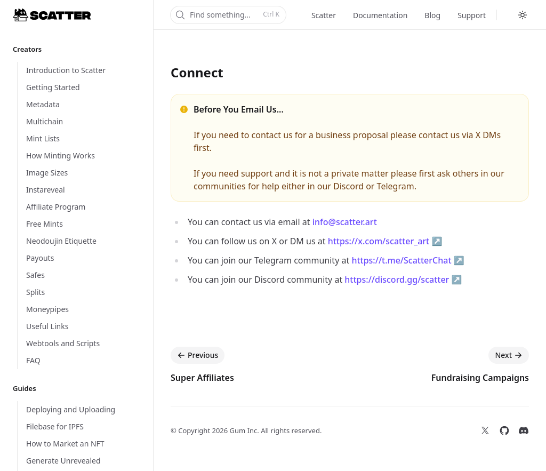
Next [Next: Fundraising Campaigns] (509, 355)
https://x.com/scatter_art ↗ (385, 241)
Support (471, 15)
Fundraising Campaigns (480, 378)
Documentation (380, 15)
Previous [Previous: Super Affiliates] (197, 355)
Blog (432, 15)
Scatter (323, 15)
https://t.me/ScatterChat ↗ (407, 260)
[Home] (52, 15)
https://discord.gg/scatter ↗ (403, 279)
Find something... (227, 14)
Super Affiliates (202, 378)
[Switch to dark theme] (522, 15)
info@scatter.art (344, 222)
